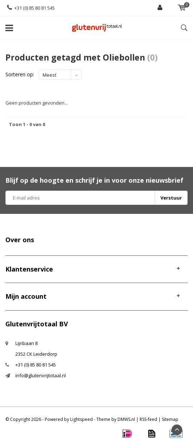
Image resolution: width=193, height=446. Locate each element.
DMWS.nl (126, 419)
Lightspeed (81, 419)
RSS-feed (148, 419)
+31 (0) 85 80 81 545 (31, 8)
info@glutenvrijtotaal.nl (40, 375)
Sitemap (170, 419)
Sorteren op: (19, 74)
